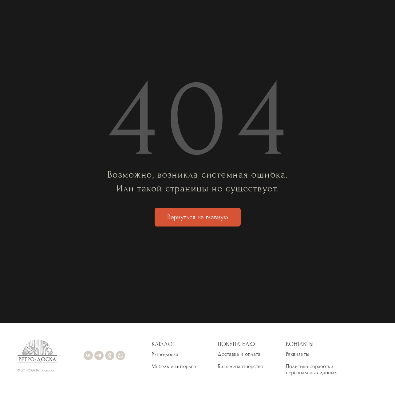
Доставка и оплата (239, 354)
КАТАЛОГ (163, 344)
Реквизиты (298, 354)
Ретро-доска (165, 354)
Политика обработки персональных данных (311, 369)
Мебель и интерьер (174, 366)
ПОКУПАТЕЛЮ (236, 344)
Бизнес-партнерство (240, 366)
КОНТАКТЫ (300, 344)
